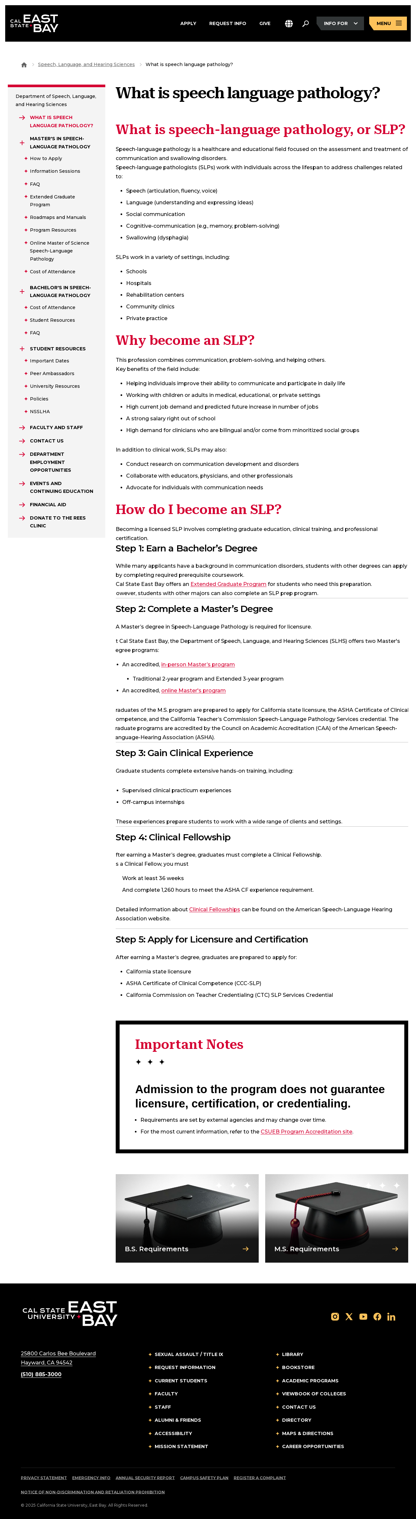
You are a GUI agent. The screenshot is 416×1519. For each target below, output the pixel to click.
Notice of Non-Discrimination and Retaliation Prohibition (93, 1492)
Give (264, 23)
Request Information (185, 1367)
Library (292, 1354)
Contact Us (299, 1407)
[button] (288, 23)
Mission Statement (181, 1446)
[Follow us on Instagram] (335, 1316)
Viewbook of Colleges (314, 1394)
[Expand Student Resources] (22, 348)
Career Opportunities (313, 1446)
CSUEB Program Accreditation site (306, 1132)
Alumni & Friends (178, 1420)
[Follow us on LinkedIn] (391, 1316)
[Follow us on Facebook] (377, 1316)
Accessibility (173, 1433)
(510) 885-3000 (41, 1374)
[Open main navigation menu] (388, 24)
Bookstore (298, 1367)
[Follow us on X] (349, 1316)
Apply (188, 23)
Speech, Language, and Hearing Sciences (86, 64)
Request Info (227, 23)
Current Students (181, 1381)
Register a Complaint (260, 1477)
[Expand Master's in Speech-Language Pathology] (22, 142)
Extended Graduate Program (228, 584)
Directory (296, 1420)
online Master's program (193, 690)
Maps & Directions (307, 1433)
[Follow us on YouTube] (363, 1316)
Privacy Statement (44, 1477)
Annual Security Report (145, 1477)
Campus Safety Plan (204, 1477)
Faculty (166, 1394)
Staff (163, 1407)
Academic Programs (310, 1381)
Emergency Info (91, 1477)
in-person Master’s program (198, 664)
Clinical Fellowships (214, 909)
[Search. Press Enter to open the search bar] (305, 23)
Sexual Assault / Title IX (189, 1354)
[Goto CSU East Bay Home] (24, 64)
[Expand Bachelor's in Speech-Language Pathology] (22, 291)
